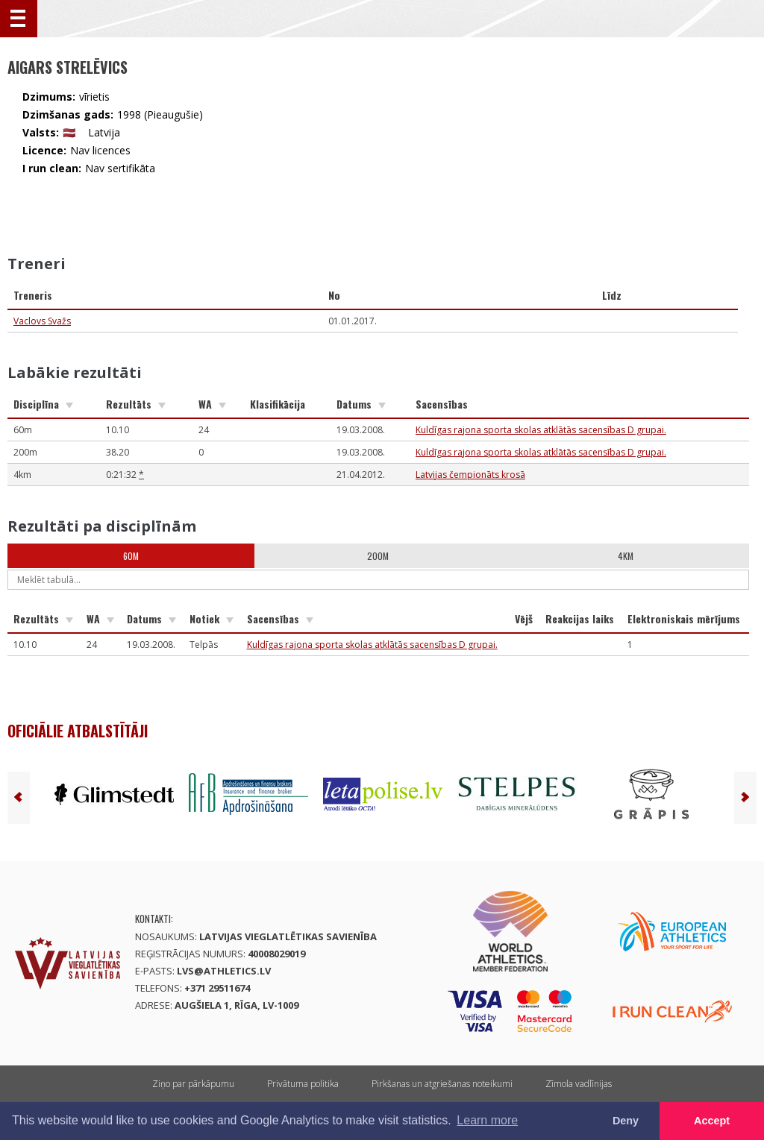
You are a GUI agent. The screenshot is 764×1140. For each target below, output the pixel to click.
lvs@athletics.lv (224, 970)
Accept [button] (712, 1121)
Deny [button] (626, 1121)
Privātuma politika (303, 1083)
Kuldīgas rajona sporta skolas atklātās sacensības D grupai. (541, 429)
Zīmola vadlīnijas (578, 1083)
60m (131, 555)
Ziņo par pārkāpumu (193, 1083)
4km (625, 555)
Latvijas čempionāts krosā (470, 474)
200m (378, 555)
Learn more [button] (487, 1120)
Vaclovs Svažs (42, 321)
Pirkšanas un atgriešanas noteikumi (442, 1083)
